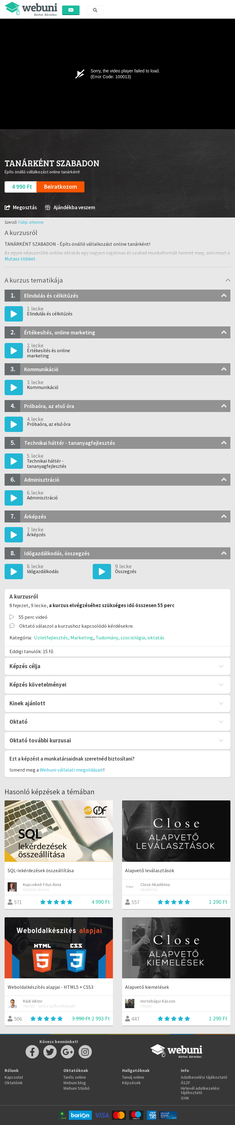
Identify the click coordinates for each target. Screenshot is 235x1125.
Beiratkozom (60, 186)
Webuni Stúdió (76, 1088)
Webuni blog (74, 1082)
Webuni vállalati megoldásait (71, 769)
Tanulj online (133, 1077)
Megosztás (21, 207)
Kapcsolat (14, 1077)
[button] (20, 259)
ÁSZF (185, 1082)
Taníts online (74, 1077)
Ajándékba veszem (70, 207)
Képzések (131, 1082)
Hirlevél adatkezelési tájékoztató (200, 1090)
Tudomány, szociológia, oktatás (129, 637)
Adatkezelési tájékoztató (204, 1077)
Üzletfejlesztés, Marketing (63, 637)
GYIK (185, 1098)
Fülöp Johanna (31, 222)
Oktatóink (14, 1082)
